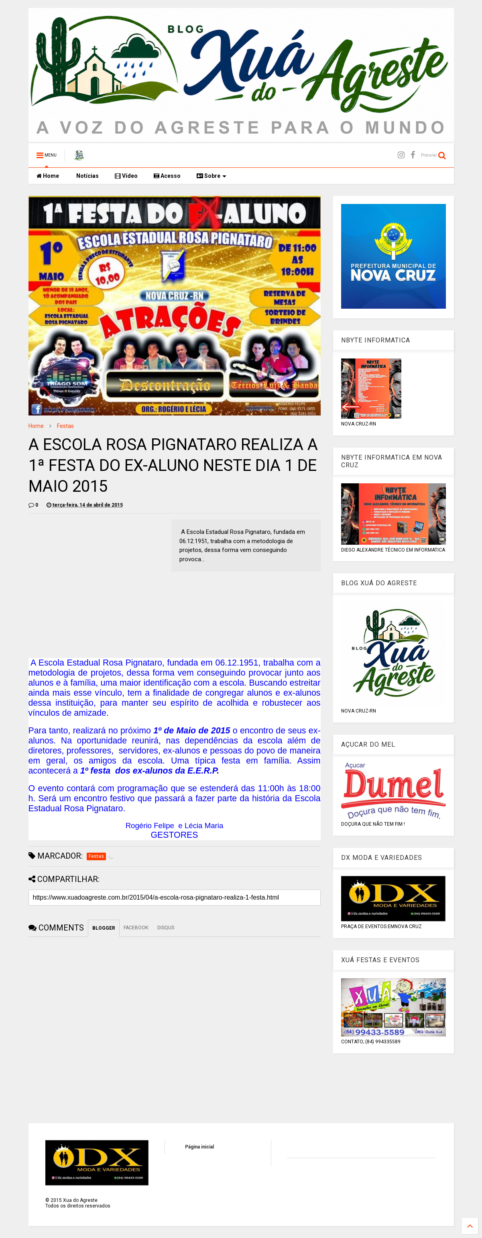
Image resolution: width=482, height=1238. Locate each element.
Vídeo (126, 176)
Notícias (87, 176)
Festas (65, 426)
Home (48, 176)
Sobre (211, 176)
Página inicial (199, 1147)
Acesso (167, 176)
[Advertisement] (95, 575)
